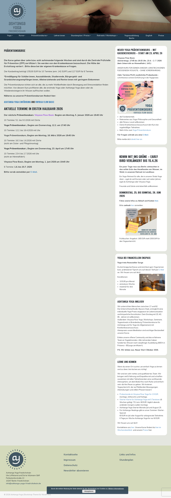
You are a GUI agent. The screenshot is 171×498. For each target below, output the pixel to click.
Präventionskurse (39, 35)
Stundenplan (126, 459)
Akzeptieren (88, 491)
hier (156, 201)
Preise (161, 35)
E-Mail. (146, 135)
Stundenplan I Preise (80, 35)
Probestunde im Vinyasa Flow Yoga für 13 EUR (139, 394)
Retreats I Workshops (106, 35)
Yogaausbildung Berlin (132, 36)
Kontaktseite (71, 454)
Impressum (69, 459)
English (149, 35)
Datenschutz (70, 465)
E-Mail (34, 172)
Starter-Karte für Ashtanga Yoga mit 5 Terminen (140, 399)
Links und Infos (127, 454)
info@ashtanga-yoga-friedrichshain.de (23, 483)
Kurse (21, 35)
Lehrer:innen (59, 35)
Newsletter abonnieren (76, 470)
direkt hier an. (137, 139)
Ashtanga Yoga (17, 494)
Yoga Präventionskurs (142, 130)
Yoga (9, 35)
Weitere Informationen (116, 488)
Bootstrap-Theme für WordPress (37, 494)
